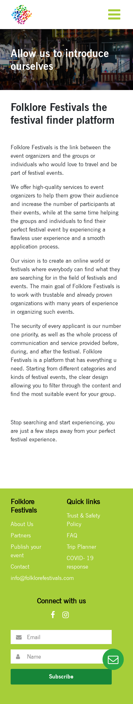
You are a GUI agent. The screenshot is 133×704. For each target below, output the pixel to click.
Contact (20, 566)
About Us (22, 524)
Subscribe (61, 676)
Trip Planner (81, 546)
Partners (21, 535)
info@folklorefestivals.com (42, 578)
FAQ (72, 535)
